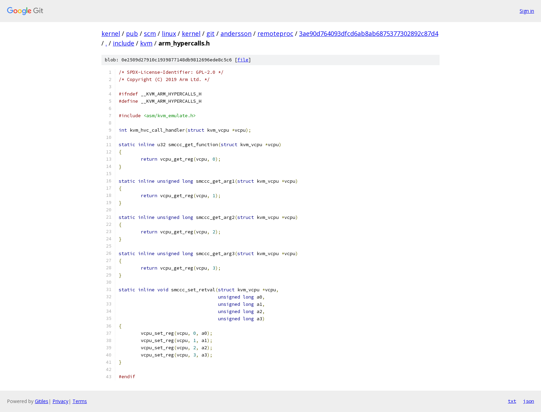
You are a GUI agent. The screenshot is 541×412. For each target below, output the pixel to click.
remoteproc (275, 33)
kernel (110, 33)
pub (132, 33)
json (528, 401)
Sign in (527, 11)
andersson (236, 33)
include (123, 43)
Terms (79, 401)
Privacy (60, 401)
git (210, 33)
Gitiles (41, 401)
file (242, 60)
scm (150, 33)
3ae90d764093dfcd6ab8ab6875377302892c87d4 (368, 33)
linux (169, 33)
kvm (146, 43)
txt (512, 401)
